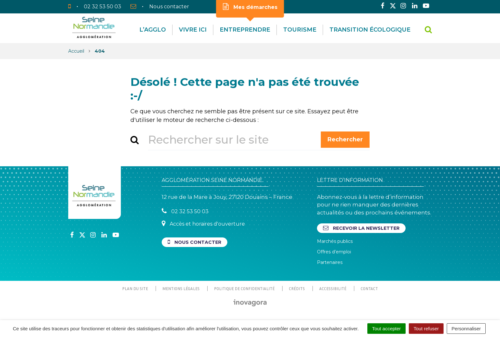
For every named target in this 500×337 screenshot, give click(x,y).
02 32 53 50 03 (185, 211)
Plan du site (135, 288)
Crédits (297, 288)
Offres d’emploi (334, 252)
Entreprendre (245, 29)
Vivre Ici (193, 29)
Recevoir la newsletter (361, 228)
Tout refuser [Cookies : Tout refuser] (426, 328)
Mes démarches (250, 6)
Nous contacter (194, 242)
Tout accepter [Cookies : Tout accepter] (386, 328)
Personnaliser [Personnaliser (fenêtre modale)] (466, 328)
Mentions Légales (181, 288)
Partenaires (329, 262)
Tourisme (299, 29)
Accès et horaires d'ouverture (203, 223)
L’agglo (152, 29)
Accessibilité (332, 288)
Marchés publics (335, 241)
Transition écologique (369, 29)
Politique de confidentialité (244, 288)
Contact (369, 288)
